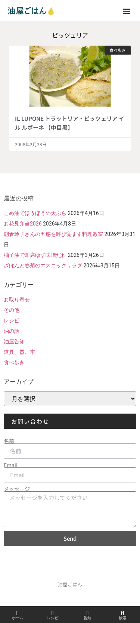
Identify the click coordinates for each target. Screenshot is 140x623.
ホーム (17, 618)
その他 (11, 310)
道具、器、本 (19, 352)
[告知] (87, 613)
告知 (87, 618)
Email (11, 464)
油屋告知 (14, 341)
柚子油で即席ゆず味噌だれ (35, 255)
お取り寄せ (17, 300)
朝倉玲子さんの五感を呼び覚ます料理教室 (53, 234)
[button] (126, 10)
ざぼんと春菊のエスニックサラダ (43, 265)
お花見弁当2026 (22, 224)
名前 (9, 441)
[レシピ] (53, 613)
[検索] (122, 613)
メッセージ (17, 488)
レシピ (11, 320)
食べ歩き (14, 362)
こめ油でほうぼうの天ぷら (35, 213)
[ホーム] (18, 613)
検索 (122, 618)
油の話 (11, 331)
